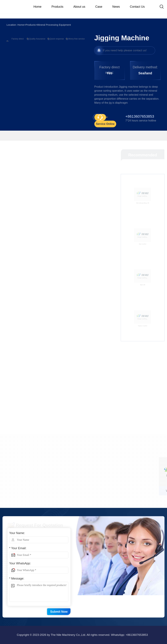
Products (30, 24)
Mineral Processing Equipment (54, 24)
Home (20, 24)
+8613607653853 (101, 634)
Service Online (105, 123)
